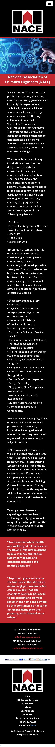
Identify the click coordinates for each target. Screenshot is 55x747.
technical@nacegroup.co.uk (27, 648)
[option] (27, 56)
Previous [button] (9, 56)
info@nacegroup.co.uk (27, 636)
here (33, 725)
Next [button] (45, 56)
